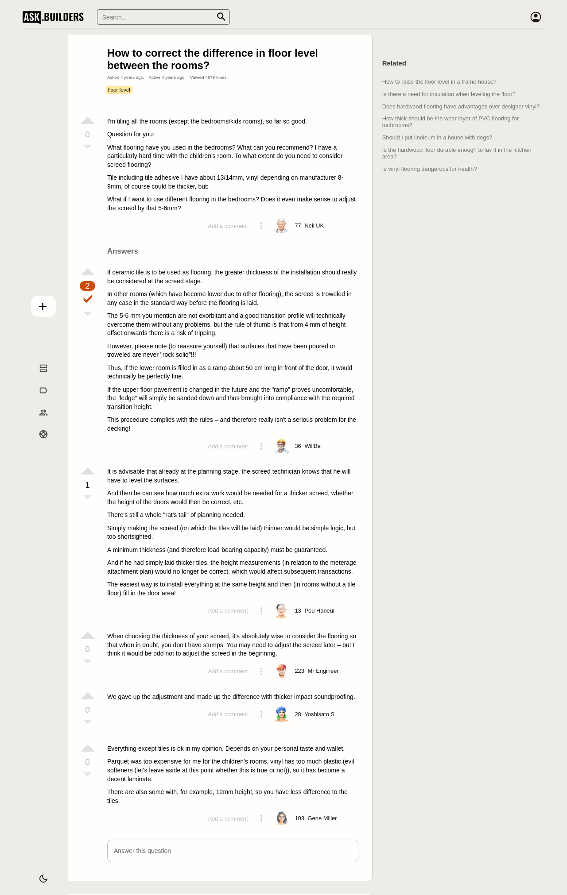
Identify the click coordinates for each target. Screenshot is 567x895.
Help (38, 443)
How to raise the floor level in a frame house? (439, 81)
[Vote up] (88, 120)
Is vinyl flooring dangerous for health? (429, 169)
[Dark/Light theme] (38, 875)
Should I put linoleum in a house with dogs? (437, 137)
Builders (37, 421)
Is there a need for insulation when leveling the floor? (449, 94)
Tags (38, 399)
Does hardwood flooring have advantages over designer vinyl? (461, 106)
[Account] (535, 17)
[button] (232, 851)
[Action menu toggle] (261, 226)
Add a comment (228, 226)
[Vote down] (88, 147)
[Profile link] (314, 226)
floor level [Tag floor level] (119, 90)
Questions (38, 377)
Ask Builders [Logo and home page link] (55, 17)
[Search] (163, 17)
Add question (38, 304)
